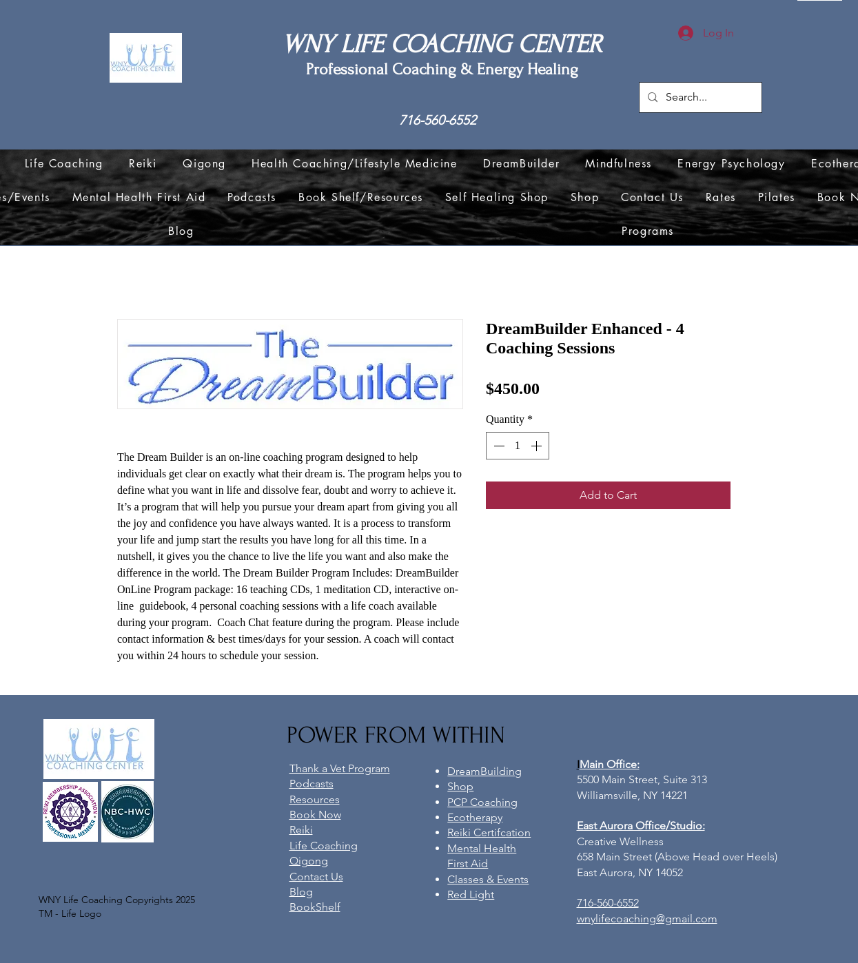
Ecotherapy (474, 817)
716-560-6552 (437, 120)
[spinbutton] (517, 446)
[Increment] (537, 446)
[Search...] (699, 97)
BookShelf (314, 906)
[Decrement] (497, 446)
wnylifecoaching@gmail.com (647, 918)
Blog (301, 891)
